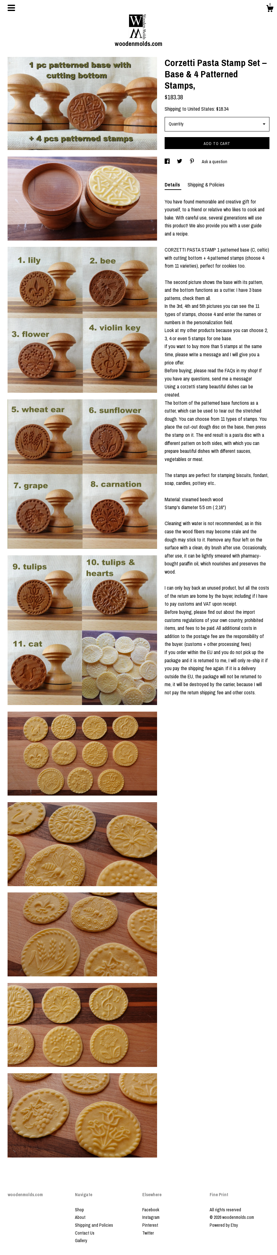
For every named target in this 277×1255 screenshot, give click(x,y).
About (80, 1217)
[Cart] (269, 9)
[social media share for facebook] (168, 161)
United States (201, 108)
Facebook (150, 1210)
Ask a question (214, 161)
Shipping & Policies (206, 184)
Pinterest (150, 1225)
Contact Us (84, 1233)
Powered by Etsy (224, 1225)
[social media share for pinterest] (192, 161)
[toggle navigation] (11, 8)
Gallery (81, 1240)
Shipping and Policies (94, 1225)
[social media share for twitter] (180, 161)
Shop (79, 1210)
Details (173, 184)
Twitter (148, 1233)
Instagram (151, 1217)
